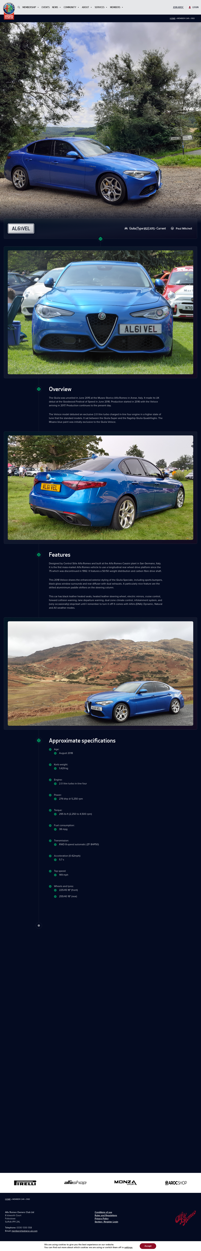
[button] (18, 7)
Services (101, 7)
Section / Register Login (106, 1221)
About (87, 7)
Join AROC (178, 7)
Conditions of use (103, 1212)
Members (116, 7)
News (56, 7)
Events (46, 7)
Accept (149, 1246)
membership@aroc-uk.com (24, 1231)
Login (193, 7)
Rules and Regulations (106, 1215)
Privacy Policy (101, 1218)
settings (129, 1247)
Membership (30, 7)
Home (172, 18)
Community (71, 7)
